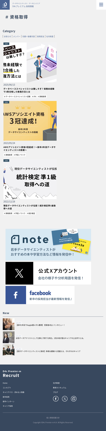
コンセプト (7, 388)
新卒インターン (8, 402)
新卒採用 (6, 397)
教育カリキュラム (59, 388)
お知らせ (7, 36)
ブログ (55, 392)
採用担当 (40, 36)
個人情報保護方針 (53, 418)
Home (5, 383)
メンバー (16, 36)
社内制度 (49, 36)
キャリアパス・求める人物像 (13, 392)
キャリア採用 (8, 406)
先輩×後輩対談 (28, 36)
